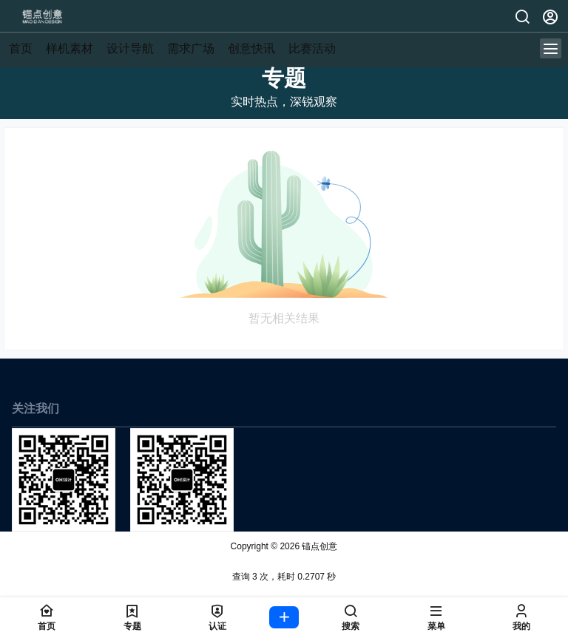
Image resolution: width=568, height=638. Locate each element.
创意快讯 (251, 48)
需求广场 (190, 48)
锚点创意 (318, 546)
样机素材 (69, 48)
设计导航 (130, 48)
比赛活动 (312, 48)
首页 (21, 48)
